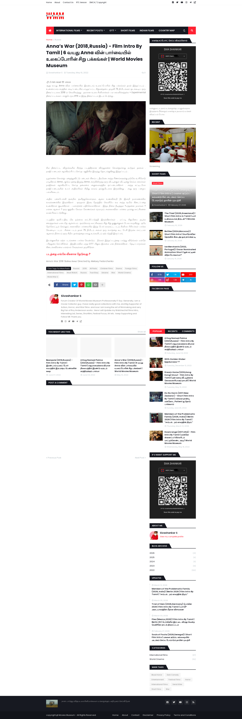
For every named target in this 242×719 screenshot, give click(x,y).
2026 (173, 553)
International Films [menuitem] (68, 30)
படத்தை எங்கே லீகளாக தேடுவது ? (68, 254)
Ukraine (105, 272)
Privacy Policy (163, 715)
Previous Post (54, 457)
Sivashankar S (71, 296)
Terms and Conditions (185, 715)
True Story (94, 272)
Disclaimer (148, 715)
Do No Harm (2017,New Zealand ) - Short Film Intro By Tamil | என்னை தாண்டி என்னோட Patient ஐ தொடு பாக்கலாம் (179, 399)
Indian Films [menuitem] (147, 30)
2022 (173, 570)
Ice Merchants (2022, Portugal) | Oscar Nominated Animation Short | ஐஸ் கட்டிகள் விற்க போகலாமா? (180, 251)
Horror (187, 679)
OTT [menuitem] (111, 30)
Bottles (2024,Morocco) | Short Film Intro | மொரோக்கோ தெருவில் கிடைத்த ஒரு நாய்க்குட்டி (180, 234)
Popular (157, 331)
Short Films (156, 689)
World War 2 (52, 277)
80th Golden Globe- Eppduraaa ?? (175, 360)
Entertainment (158, 679)
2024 (173, 561)
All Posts (93, 268)
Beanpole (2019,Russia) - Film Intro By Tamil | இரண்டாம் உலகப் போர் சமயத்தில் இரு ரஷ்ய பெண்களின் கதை (61, 366)
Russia (84, 272)
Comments (188, 331)
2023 (173, 566)
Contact (135, 715)
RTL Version (81, 2)
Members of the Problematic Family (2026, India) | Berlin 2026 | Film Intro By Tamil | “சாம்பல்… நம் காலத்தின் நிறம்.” (180, 418)
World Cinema (124, 272)
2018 (85, 268)
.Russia (57, 39)
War (113, 272)
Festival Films (174, 679)
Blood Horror (157, 675)
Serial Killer (177, 684)
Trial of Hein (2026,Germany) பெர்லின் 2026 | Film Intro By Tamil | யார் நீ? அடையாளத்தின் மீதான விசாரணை (172, 607)
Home (49, 2)
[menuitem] (50, 30)
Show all (142, 331)
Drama (119, 268)
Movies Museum (67, 715)
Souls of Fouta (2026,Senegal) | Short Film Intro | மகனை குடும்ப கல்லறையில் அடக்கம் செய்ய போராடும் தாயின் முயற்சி (172, 195)
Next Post (139, 457)
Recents (172, 331)
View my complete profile (171, 536)
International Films (55, 272)
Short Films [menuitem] (128, 30)
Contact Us (68, 2)
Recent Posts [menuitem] (95, 30)
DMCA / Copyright (98, 2)
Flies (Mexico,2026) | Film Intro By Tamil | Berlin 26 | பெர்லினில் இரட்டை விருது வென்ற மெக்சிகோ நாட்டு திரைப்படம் (173, 622)
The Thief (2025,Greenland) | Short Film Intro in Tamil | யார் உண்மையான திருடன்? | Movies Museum (180, 217)
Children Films (106, 268)
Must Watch (72, 272)
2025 (173, 557)
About (57, 2)
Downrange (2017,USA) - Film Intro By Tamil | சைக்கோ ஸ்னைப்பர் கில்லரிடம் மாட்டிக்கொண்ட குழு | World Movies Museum (180, 438)
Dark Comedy (173, 675)
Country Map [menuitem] (167, 30)
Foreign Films (131, 268)
